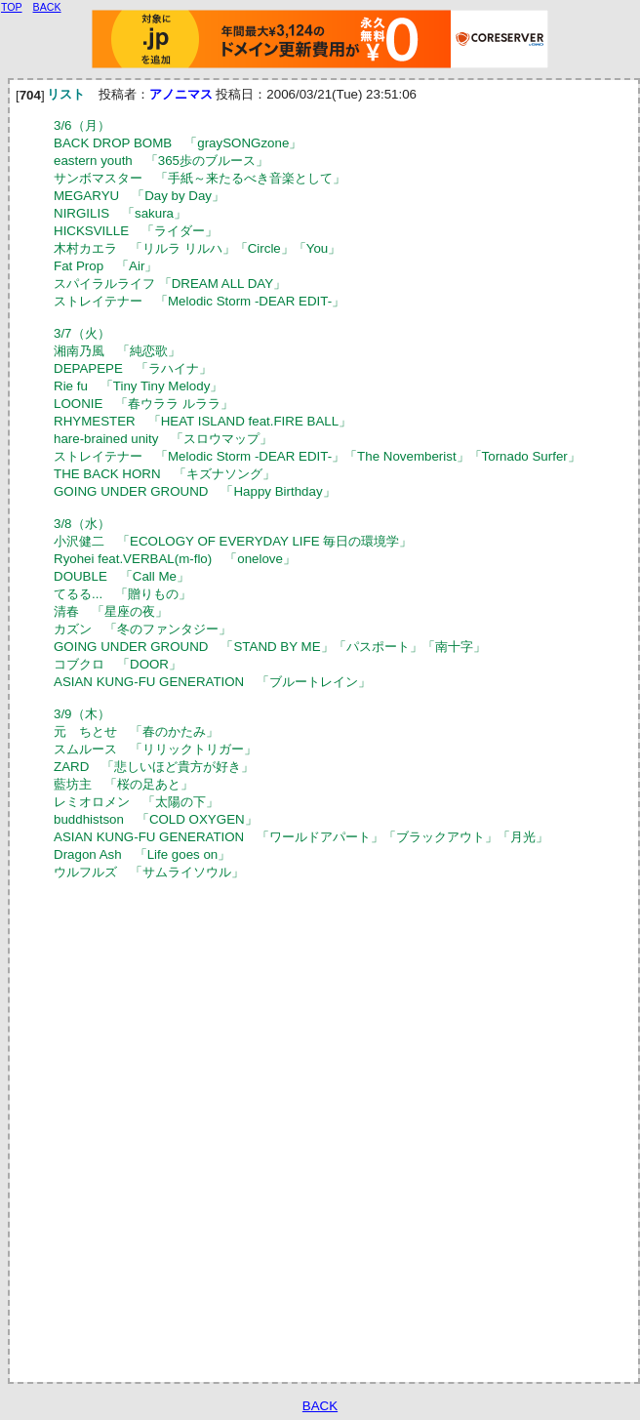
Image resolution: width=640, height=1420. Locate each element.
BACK (320, 1406)
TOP (11, 7)
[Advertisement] (233, 1129)
